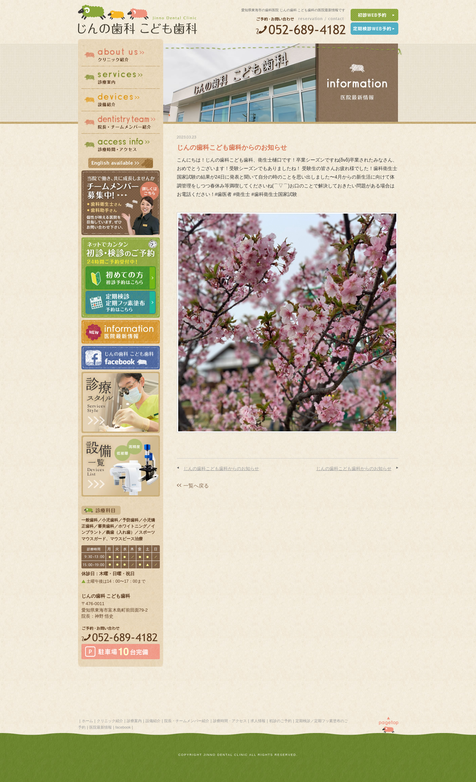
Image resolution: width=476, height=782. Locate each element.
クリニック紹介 (110, 721)
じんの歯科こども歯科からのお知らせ (221, 468)
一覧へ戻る (196, 485)
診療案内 (134, 721)
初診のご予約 (280, 721)
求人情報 (257, 721)
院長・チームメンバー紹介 (186, 721)
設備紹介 (152, 721)
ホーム (87, 721)
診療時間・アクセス (230, 721)
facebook (123, 727)
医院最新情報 (100, 727)
